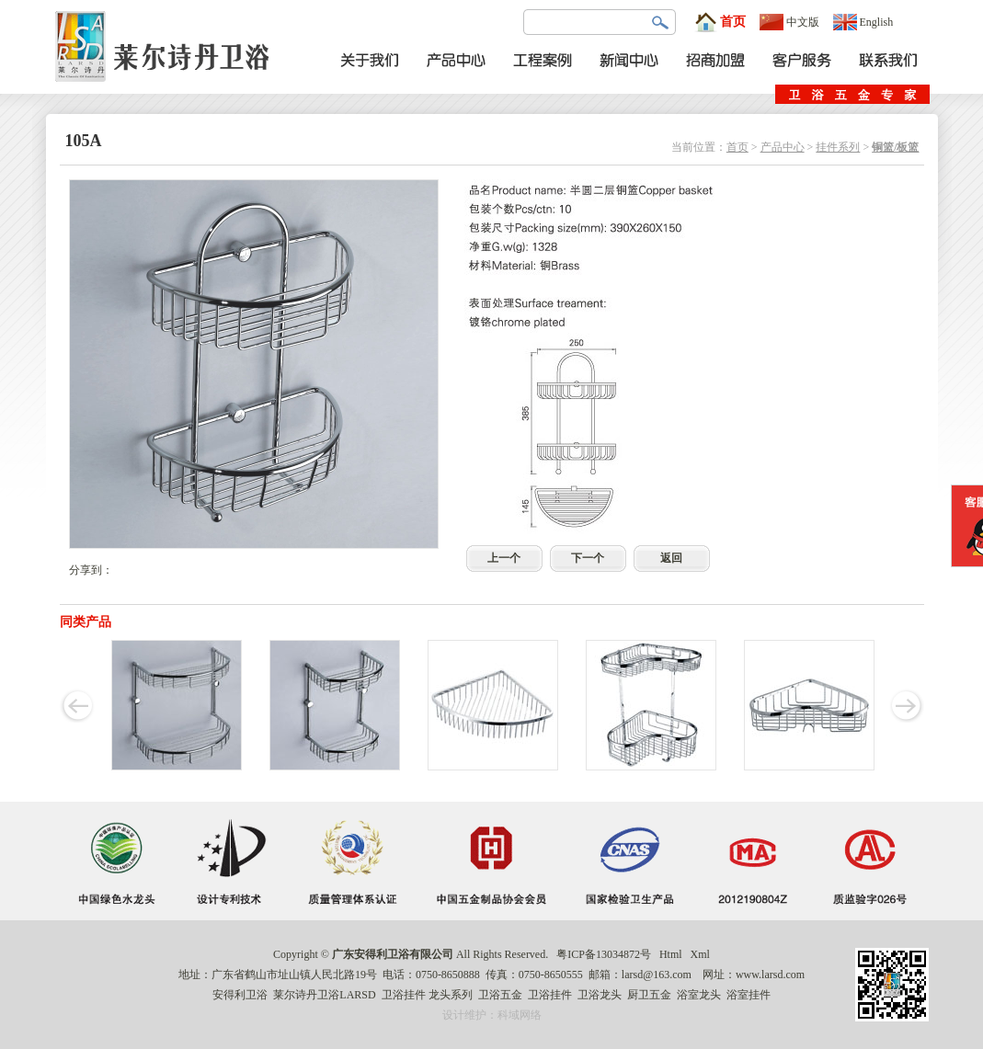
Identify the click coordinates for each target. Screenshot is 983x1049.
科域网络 (519, 1015)
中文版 (789, 22)
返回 (671, 558)
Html (670, 954)
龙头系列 (451, 994)
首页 (720, 22)
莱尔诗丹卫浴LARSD (324, 994)
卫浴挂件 (404, 994)
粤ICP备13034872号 (603, 954)
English (863, 22)
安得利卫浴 (240, 994)
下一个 (587, 558)
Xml (700, 954)
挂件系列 (838, 147)
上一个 (503, 558)
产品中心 (782, 147)
